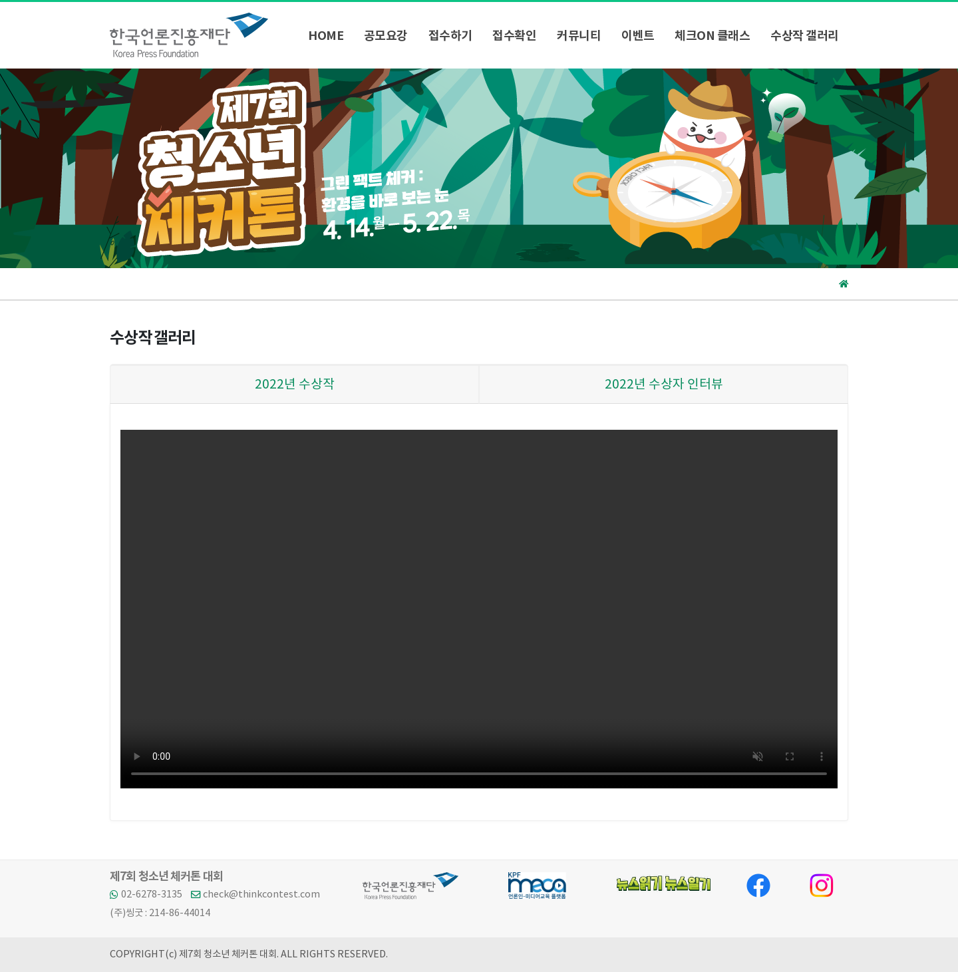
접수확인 (514, 36)
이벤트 (638, 36)
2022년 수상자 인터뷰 (664, 384)
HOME (325, 36)
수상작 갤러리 (804, 36)
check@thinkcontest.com (261, 894)
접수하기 (450, 36)
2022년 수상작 (295, 384)
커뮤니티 (579, 36)
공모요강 (386, 36)
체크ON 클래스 (712, 36)
